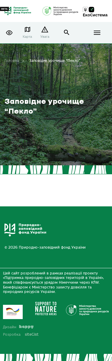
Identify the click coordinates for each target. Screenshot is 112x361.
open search (66, 32)
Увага (44, 37)
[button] (9, 32)
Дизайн (18, 327)
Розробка (21, 334)
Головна (11, 61)
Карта (27, 37)
